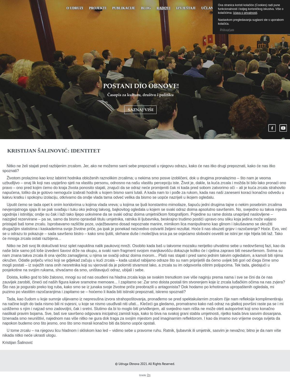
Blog (146, 8)
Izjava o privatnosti (245, 13)
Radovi (163, 8)
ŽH (148, 375)
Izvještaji (186, 8)
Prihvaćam (226, 30)
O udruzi (74, 8)
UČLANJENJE (212, 8)
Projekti (97, 8)
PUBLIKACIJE (123, 8)
